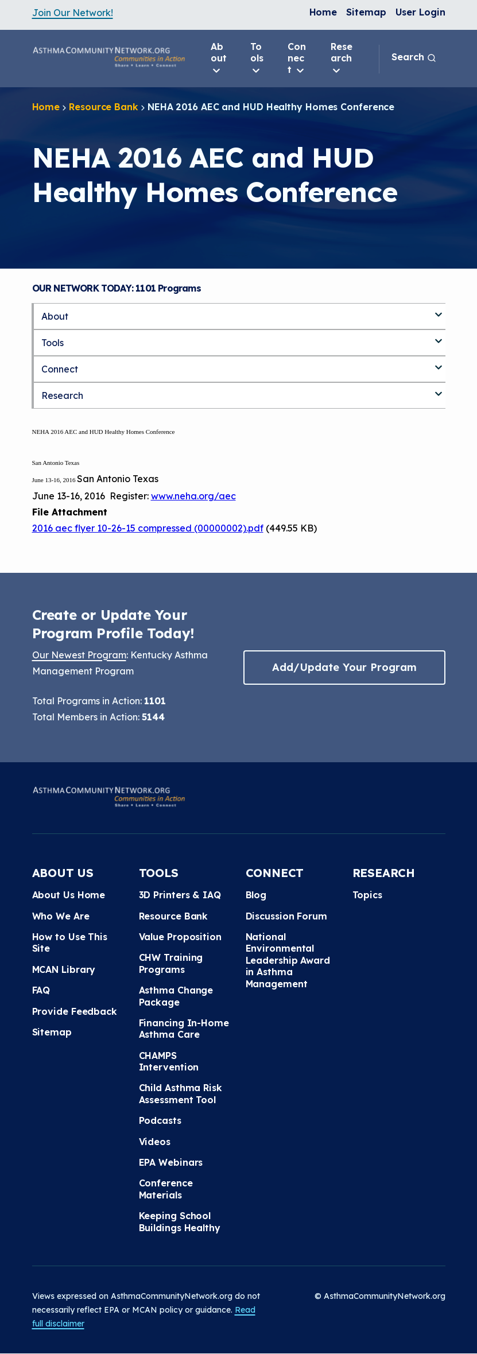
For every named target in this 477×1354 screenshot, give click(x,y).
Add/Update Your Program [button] (344, 667)
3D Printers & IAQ (180, 895)
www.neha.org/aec (193, 496)
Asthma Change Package (176, 995)
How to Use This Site (70, 942)
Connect (297, 58)
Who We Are (61, 916)
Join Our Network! (72, 12)
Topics (367, 895)
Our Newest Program (79, 655)
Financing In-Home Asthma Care (184, 1028)
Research (341, 58)
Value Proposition (180, 936)
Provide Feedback (74, 1011)
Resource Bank (103, 106)
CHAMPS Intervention (169, 1061)
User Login (420, 12)
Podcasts (160, 1120)
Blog (256, 895)
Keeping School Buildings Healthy (179, 1221)
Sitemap (366, 12)
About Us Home (69, 895)
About (219, 58)
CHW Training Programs (171, 963)
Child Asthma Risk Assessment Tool (180, 1093)
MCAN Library (64, 969)
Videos (154, 1141)
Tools (256, 58)
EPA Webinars (171, 1162)
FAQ (41, 990)
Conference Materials (166, 1188)
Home (323, 12)
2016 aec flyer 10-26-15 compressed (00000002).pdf (147, 528)
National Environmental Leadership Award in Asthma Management (288, 960)
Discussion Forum (286, 916)
